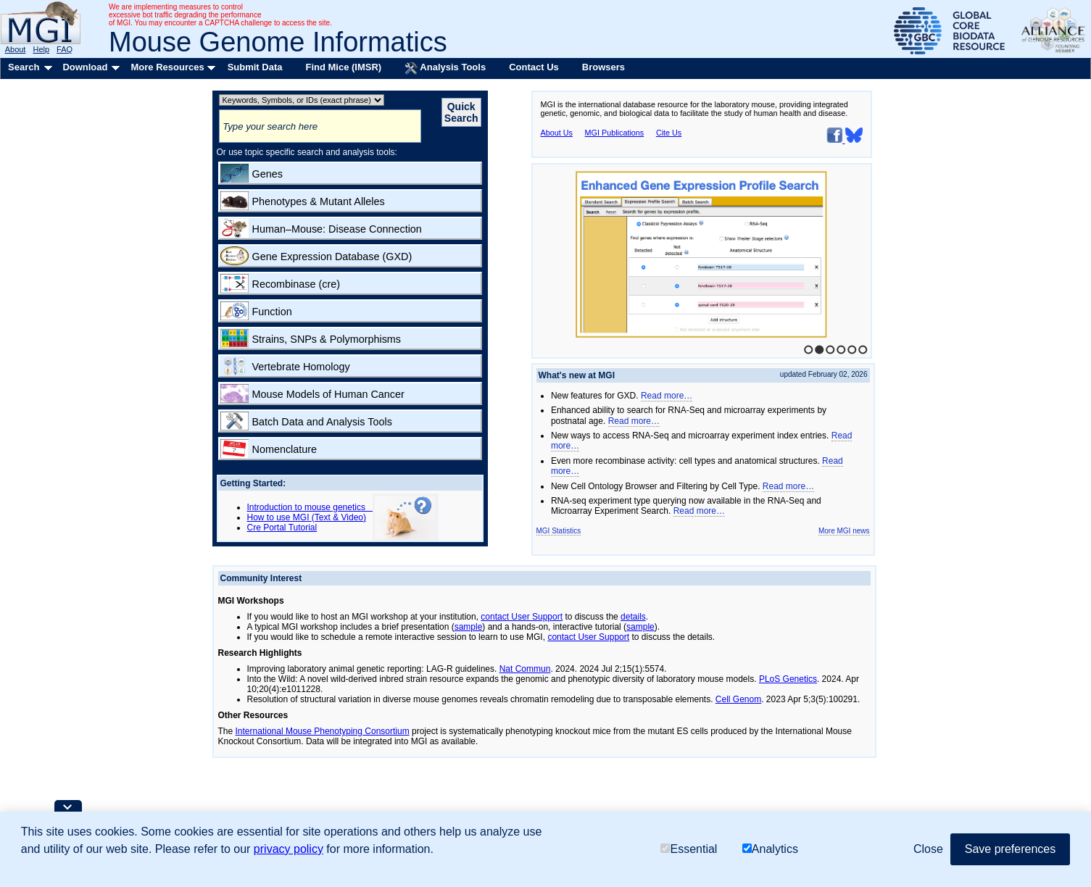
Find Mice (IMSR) (343, 67)
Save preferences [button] (1010, 849)
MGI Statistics (558, 531)
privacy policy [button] (288, 849)
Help (41, 49)
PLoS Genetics (788, 679)
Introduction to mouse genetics (310, 507)
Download (84, 67)
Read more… (666, 396)
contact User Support (522, 617)
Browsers (603, 67)
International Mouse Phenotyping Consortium (323, 731)
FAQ (64, 49)
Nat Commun (525, 669)
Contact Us (534, 67)
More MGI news (844, 531)
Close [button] (928, 849)
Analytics (770, 849)
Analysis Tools (445, 68)
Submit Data (255, 67)
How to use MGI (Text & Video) (307, 517)
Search (23, 67)
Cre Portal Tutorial (282, 527)
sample (469, 627)
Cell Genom (738, 699)
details (633, 617)
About (15, 49)
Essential (688, 849)
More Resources (167, 67)
